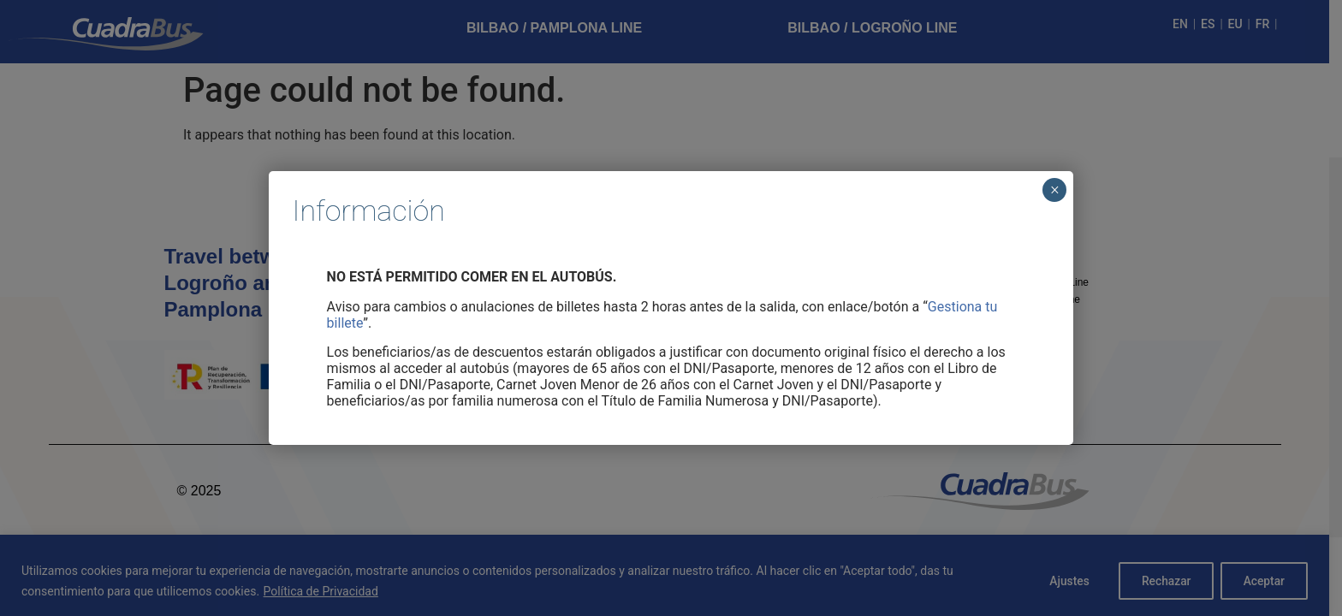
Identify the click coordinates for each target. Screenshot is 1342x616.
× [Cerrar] (1055, 190)
